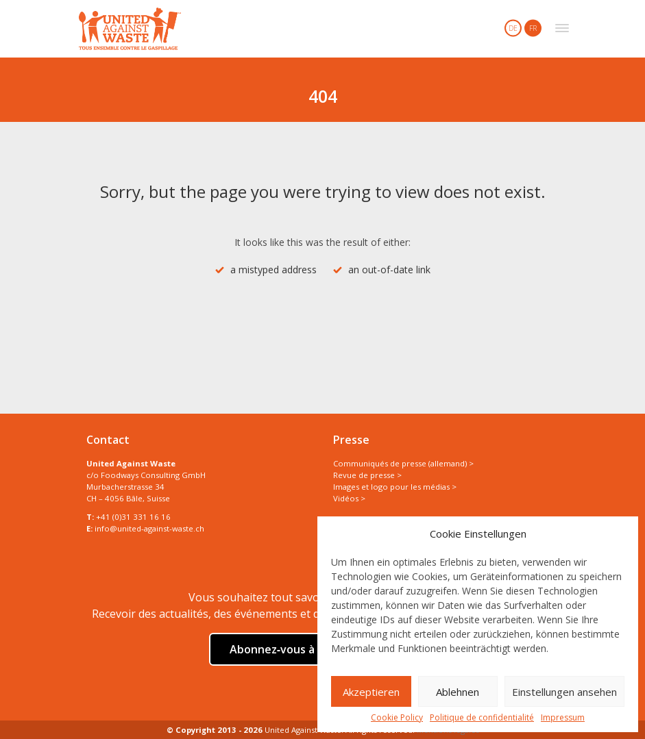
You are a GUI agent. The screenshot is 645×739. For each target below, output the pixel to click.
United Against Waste (130, 29)
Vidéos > (349, 498)
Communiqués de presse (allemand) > (403, 463)
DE (513, 28)
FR (533, 28)
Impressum (563, 718)
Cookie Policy (397, 718)
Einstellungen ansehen (564, 692)
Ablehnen (457, 692)
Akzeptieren (371, 692)
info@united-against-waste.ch (149, 528)
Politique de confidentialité (482, 718)
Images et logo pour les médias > (395, 486)
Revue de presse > (367, 475)
